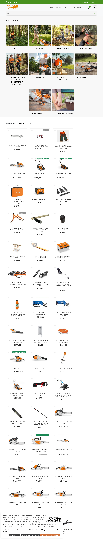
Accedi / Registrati (88, 2)
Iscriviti (85, 508)
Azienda (59, 7)
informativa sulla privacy (40, 530)
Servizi (65, 7)
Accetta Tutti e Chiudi (50, 535)
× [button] (60, 514)
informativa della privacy (85, 512)
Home (52, 7)
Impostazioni (14, 535)
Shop (73, 7)
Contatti (79, 7)
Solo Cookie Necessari (30, 535)
